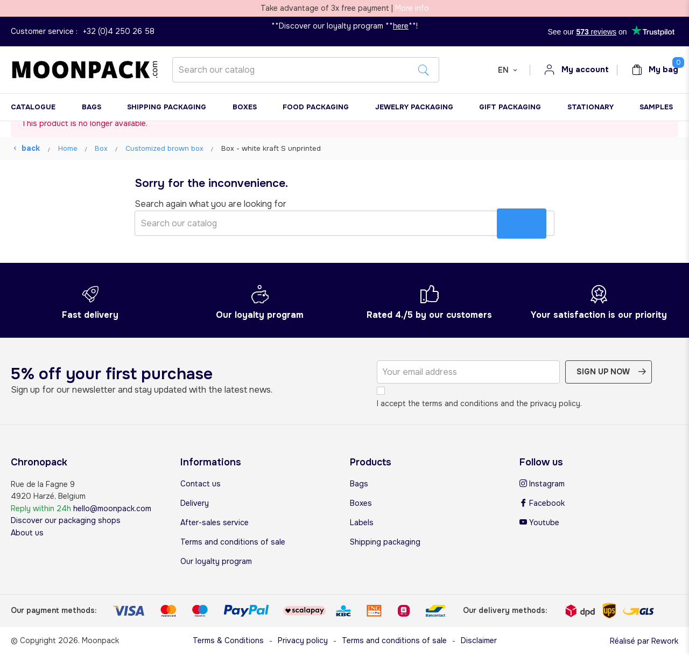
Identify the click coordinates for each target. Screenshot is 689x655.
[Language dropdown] (508, 70)
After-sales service (214, 522)
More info (412, 8)
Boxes (361, 503)
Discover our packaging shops (66, 520)
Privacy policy (303, 640)
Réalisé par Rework (644, 641)
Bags (359, 484)
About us (27, 533)
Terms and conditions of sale (232, 542)
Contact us (200, 484)
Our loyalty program (216, 561)
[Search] (305, 69)
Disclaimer (479, 640)
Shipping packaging (385, 542)
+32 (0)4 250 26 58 (118, 31)
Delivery (194, 503)
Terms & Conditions (228, 640)
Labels (362, 522)
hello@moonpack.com (112, 508)
